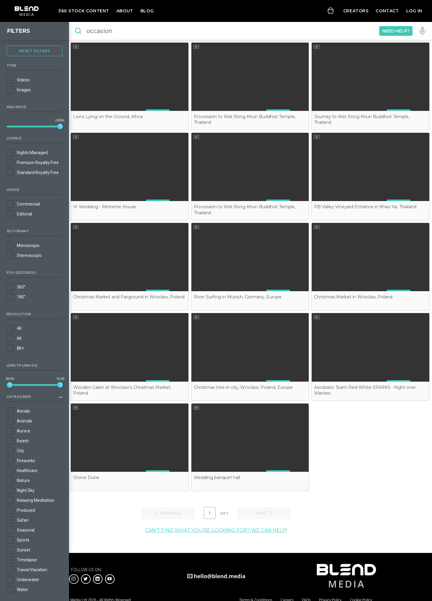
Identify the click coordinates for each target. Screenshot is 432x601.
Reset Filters (34, 51)
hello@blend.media (220, 576)
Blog (147, 11)
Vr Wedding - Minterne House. (105, 206)
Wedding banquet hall (217, 477)
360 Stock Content (83, 11)
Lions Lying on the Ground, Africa (108, 116)
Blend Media (26, 11)
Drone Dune (86, 477)
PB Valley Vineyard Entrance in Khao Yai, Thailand (365, 206)
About (124, 11)
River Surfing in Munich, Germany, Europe (238, 297)
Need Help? (396, 31)
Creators (356, 11)
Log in (414, 11)
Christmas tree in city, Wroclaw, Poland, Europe (243, 387)
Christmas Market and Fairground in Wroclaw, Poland (128, 297)
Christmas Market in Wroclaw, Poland (353, 297)
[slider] (60, 127)
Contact (387, 11)
